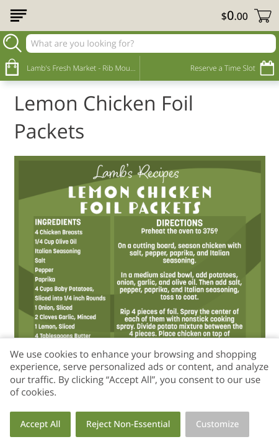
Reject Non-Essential (128, 424)
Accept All (40, 424)
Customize (217, 424)
